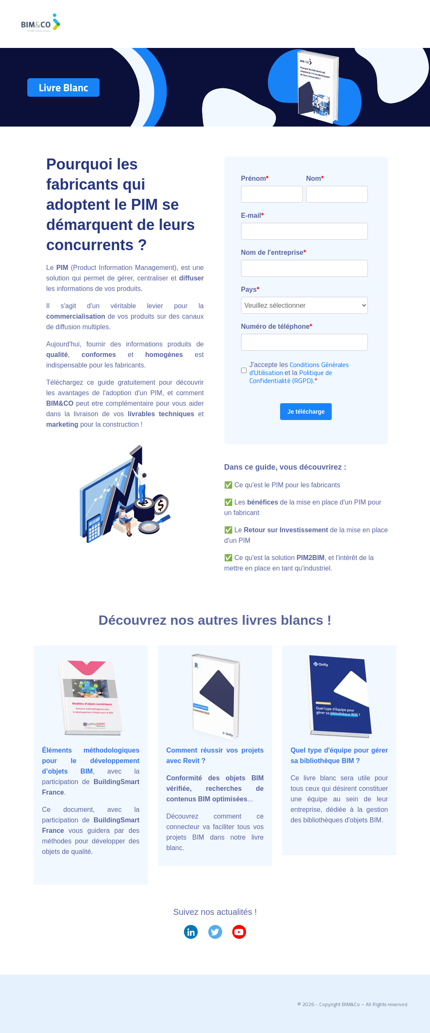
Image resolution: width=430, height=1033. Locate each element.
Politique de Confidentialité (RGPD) (291, 376)
